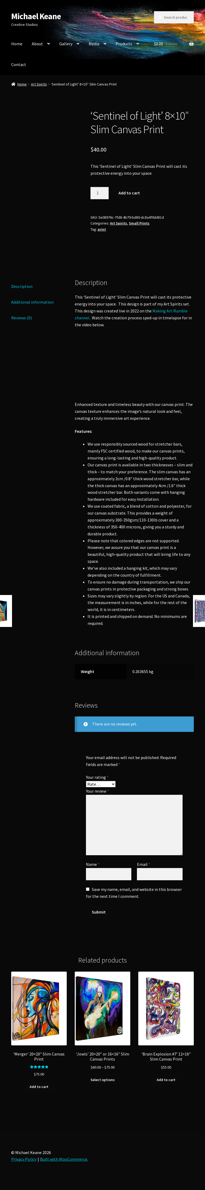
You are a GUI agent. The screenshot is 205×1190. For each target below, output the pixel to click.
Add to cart (129, 192)
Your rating (97, 777)
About (37, 43)
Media (94, 43)
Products (124, 43)
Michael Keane (36, 16)
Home (16, 43)
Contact (18, 64)
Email (143, 864)
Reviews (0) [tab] (21, 317)
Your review (97, 791)
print (102, 229)
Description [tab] (22, 286)
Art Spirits (39, 84)
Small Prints (139, 223)
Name (93, 864)
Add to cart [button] (39, 1086)
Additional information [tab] (32, 302)
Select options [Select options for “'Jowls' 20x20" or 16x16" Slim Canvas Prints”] (102, 1079)
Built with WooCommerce (63, 1159)
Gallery (65, 43)
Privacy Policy (23, 1159)
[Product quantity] (99, 193)
